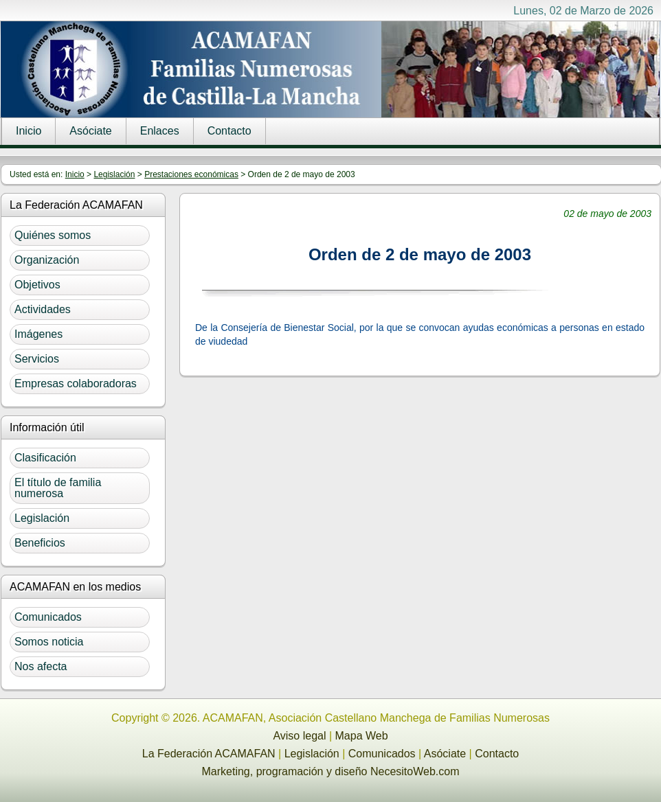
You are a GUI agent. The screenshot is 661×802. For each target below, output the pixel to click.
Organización (46, 260)
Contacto (229, 131)
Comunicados (48, 617)
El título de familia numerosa (57, 488)
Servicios (36, 359)
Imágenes (38, 334)
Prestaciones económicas (191, 174)
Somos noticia (49, 642)
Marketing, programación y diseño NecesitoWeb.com (331, 771)
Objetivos (37, 284)
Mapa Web (361, 736)
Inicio (28, 131)
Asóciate (90, 131)
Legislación (114, 174)
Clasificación (45, 457)
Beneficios (39, 543)
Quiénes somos (52, 235)
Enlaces (159, 131)
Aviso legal (299, 736)
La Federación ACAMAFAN (209, 753)
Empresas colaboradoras (75, 383)
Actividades (42, 309)
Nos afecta (40, 666)
